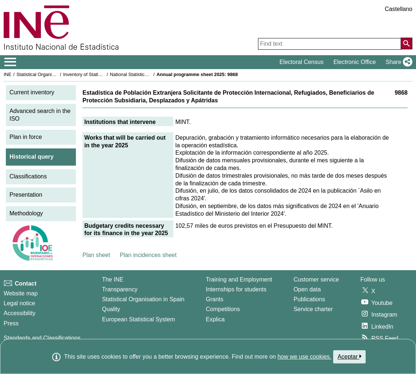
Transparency (119, 289)
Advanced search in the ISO (39, 115)
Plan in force (25, 137)
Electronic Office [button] (355, 62)
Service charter (313, 309)
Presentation (25, 195)
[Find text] (329, 44)
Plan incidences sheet (148, 255)
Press (11, 323)
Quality (111, 309)
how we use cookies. (304, 357)
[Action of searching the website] (406, 43)
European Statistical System (138, 319)
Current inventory (31, 92)
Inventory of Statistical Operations (98, 74)
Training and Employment (239, 279)
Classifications (28, 176)
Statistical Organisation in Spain (49, 74)
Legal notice (19, 303)
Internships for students (236, 289)
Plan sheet (96, 255)
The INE (112, 279)
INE (7, 74)
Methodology (26, 213)
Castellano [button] (398, 9)
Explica (215, 319)
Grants (214, 299)
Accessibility (19, 313)
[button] (397, 62)
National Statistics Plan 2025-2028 (145, 74)
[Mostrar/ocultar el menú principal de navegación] (10, 62)
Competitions (223, 309)
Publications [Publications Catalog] (309, 299)
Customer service (316, 279)
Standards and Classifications (42, 338)
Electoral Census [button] (302, 62)
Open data (307, 289)
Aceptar (349, 356)
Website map (21, 293)
